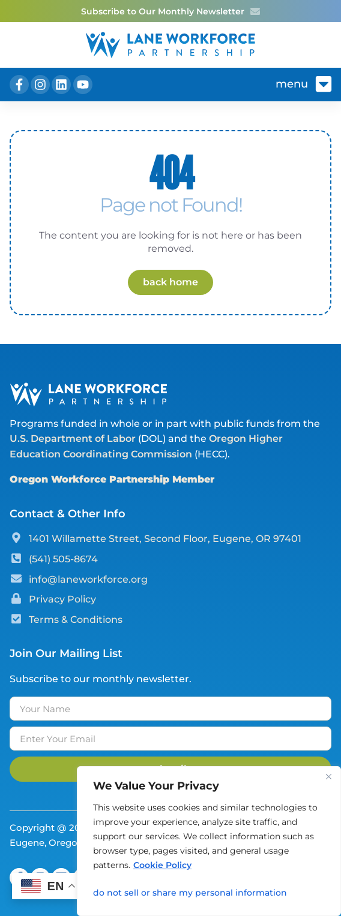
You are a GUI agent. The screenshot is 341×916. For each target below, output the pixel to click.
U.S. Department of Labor (73, 438)
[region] (209, 841)
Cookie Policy (162, 865)
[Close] (328, 776)
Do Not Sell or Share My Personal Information (190, 892)
